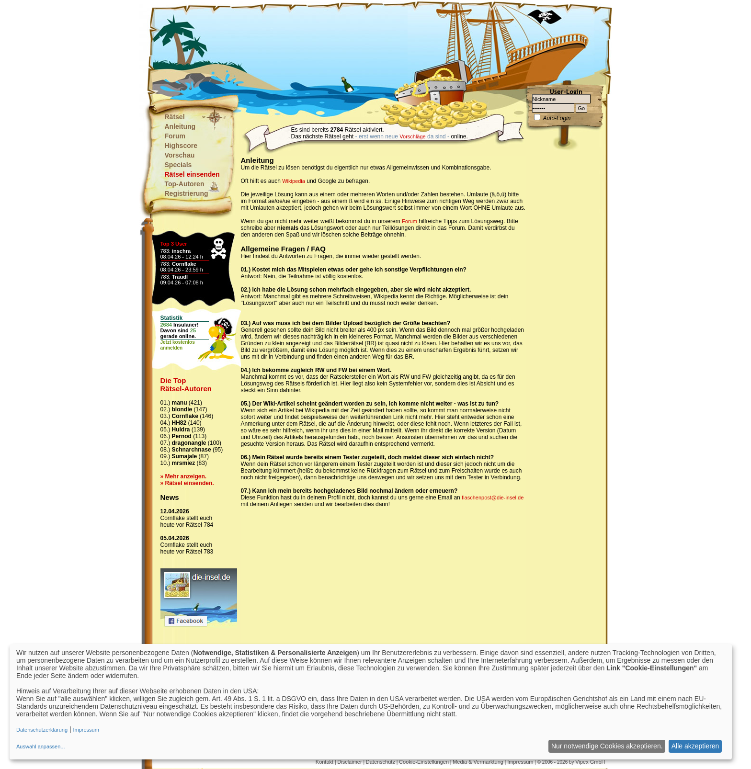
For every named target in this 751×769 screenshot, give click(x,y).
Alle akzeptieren (695, 746)
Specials (178, 165)
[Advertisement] (328, 48)
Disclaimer (349, 762)
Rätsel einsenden (192, 174)
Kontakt (324, 762)
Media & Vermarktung (478, 762)
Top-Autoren (185, 184)
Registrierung (186, 193)
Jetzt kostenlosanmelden (177, 345)
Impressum (520, 762)
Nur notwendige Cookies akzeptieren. (607, 746)
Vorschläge (412, 136)
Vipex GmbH (590, 762)
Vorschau (180, 155)
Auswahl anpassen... (40, 746)
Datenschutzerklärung (42, 730)
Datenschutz (380, 762)
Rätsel (175, 117)
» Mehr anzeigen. (183, 476)
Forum (175, 136)
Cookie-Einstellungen (424, 762)
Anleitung (180, 126)
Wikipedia (293, 181)
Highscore (181, 145)
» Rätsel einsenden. (187, 483)
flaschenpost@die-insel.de (492, 497)
